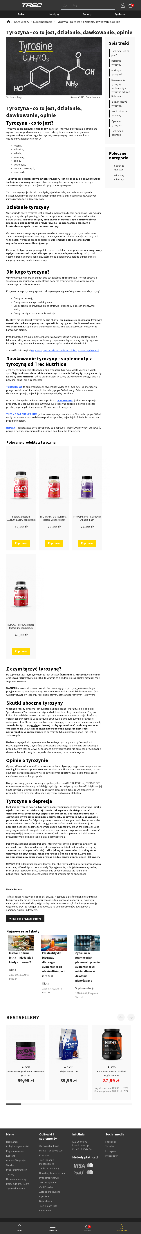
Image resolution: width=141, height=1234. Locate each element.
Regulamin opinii (15, 1151)
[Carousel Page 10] (13, 1104)
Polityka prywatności (17, 1146)
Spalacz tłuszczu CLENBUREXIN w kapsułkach (21, 518)
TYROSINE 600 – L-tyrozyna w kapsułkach (87, 518)
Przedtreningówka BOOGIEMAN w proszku (26, 1073)
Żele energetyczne (49, 1191)
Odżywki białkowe (49, 1146)
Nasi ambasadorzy (16, 1179)
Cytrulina (44, 1196)
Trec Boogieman (48, 1182)
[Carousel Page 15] (92, 1104)
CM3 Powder (46, 1187)
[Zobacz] (8, 22)
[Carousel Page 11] (29, 1104)
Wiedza (10, 1165)
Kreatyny (54, 14)
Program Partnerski (17, 1169)
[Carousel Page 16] (108, 1104)
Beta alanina (46, 1201)
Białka (21, 14)
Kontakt (10, 1155)
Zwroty (10, 1174)
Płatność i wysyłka (16, 1160)
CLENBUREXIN (65, 400)
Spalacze (120, 14)
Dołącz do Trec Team (17, 1183)
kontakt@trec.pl (80, 1145)
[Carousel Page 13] (61, 1104)
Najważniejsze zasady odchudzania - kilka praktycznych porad (65, 350)
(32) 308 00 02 (79, 1141)
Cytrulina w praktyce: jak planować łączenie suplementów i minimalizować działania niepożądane (87, 966)
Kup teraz (21, 543)
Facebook (110, 1141)
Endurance (45, 1210)
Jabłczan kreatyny (49, 1168)
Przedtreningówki (49, 1177)
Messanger (111, 1155)
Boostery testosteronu (52, 1173)
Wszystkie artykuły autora (25, 918)
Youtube (109, 1146)
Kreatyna (44, 1155)
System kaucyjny (15, 1188)
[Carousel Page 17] (124, 1104)
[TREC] (32, 5)
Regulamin (12, 1141)
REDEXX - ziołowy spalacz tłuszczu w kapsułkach (21, 626)
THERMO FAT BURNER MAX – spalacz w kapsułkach (54, 518)
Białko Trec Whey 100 (50, 1150)
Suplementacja (84, 988)
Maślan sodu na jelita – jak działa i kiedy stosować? (21, 957)
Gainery (87, 14)
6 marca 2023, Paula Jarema (85, 97)
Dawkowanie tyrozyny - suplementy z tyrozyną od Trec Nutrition (120, 88)
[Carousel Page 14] (76, 1104)
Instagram (110, 1151)
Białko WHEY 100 (68, 1071)
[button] (82, 5)
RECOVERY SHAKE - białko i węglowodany (111, 1073)
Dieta (12, 969)
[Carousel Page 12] (45, 1104)
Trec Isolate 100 (48, 1206)
